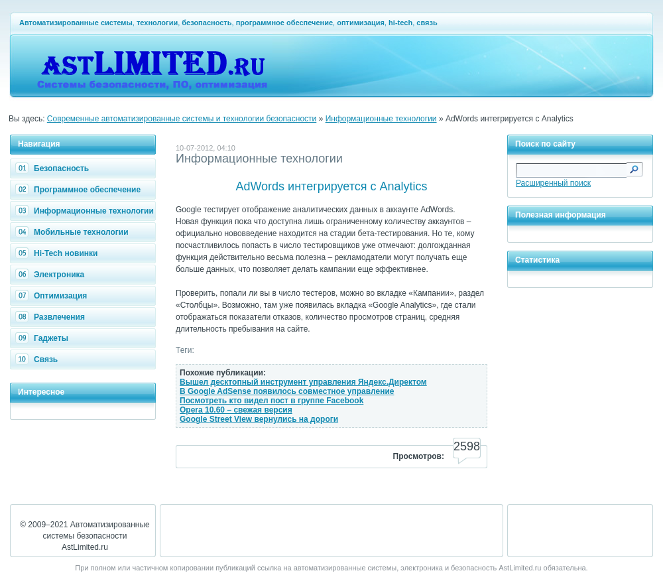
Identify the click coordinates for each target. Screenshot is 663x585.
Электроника (51, 274)
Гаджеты (43, 338)
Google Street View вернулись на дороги (259, 419)
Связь (38, 359)
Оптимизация (53, 295)
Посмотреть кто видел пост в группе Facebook (271, 400)
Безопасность (54, 168)
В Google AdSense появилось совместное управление (287, 391)
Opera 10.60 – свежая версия (236, 410)
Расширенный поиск (553, 183)
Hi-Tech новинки (58, 253)
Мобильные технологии (74, 232)
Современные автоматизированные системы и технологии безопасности (182, 118)
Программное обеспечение (80, 189)
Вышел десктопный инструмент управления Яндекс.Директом (303, 382)
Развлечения (52, 317)
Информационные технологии (381, 118)
